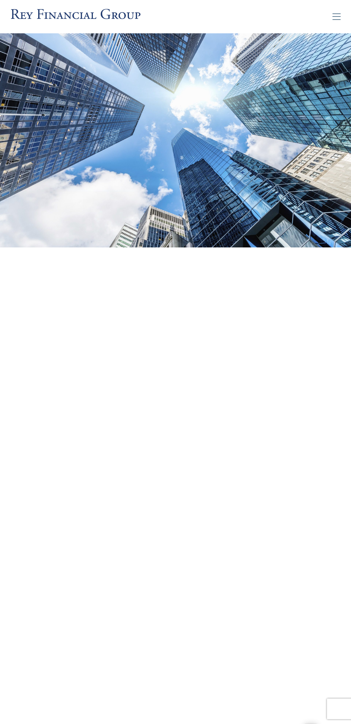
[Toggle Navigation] (336, 16)
